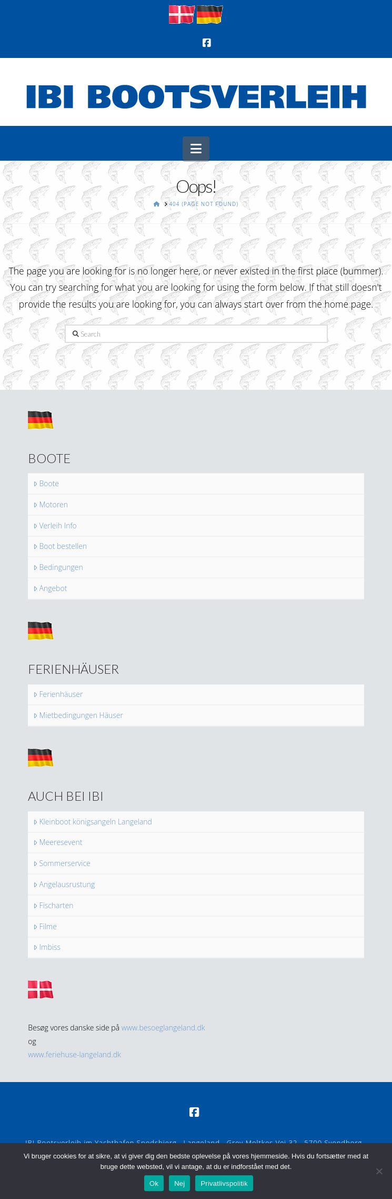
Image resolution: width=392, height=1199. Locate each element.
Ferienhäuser (58, 694)
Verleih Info (55, 525)
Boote (46, 483)
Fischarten (53, 905)
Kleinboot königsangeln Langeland (92, 822)
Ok (153, 1183)
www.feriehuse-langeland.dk (74, 1054)
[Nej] (379, 1171)
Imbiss (47, 947)
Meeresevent (57, 842)
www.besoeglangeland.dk (163, 1028)
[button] (196, 148)
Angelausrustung (64, 884)
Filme (45, 926)
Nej (179, 1183)
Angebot (50, 588)
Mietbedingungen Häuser (78, 715)
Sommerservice (62, 863)
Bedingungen (58, 567)
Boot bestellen (60, 546)
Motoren (50, 504)
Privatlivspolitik (224, 1183)
